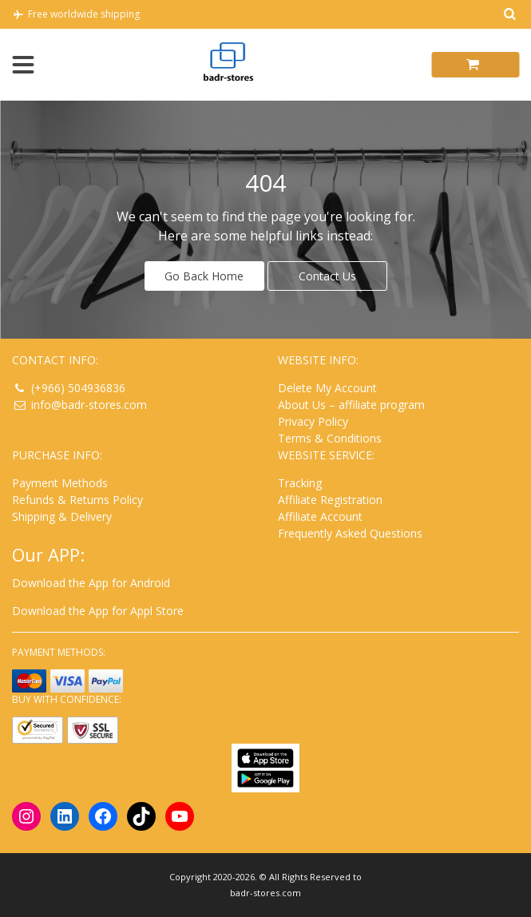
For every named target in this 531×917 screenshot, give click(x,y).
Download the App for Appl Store (98, 610)
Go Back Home (204, 276)
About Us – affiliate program (351, 404)
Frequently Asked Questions (350, 533)
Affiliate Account (320, 516)
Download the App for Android (91, 582)
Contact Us (327, 276)
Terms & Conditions (330, 438)
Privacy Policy (313, 421)
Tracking (300, 482)
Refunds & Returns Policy (77, 499)
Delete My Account (327, 387)
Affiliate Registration (330, 499)
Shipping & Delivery (62, 516)
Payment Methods (60, 482)
